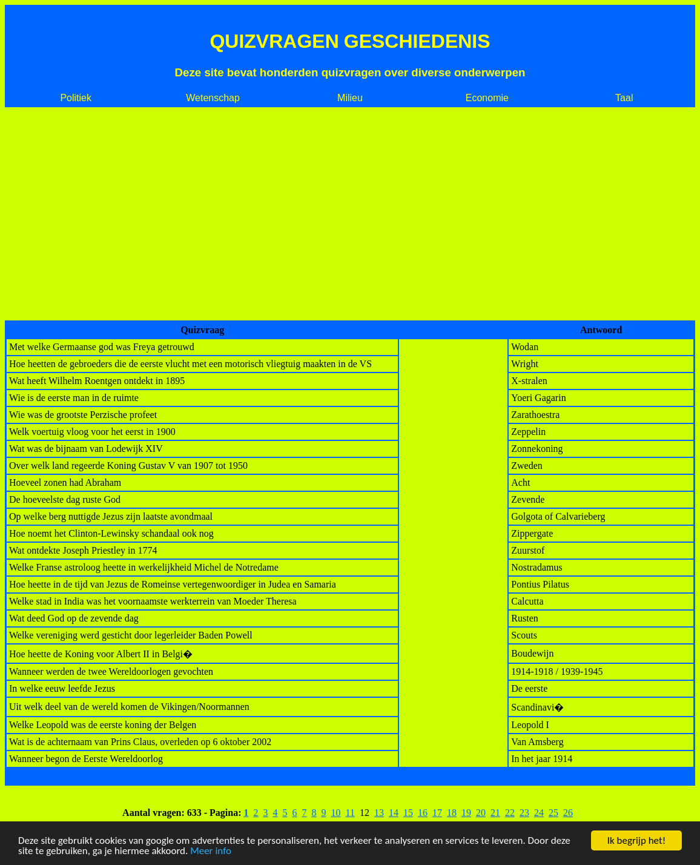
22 (510, 812)
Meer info (210, 851)
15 (408, 812)
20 (481, 812)
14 (393, 812)
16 (423, 812)
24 (539, 812)
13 (379, 812)
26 (568, 812)
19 (466, 812)
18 (452, 812)
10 (336, 812)
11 (350, 812)
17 (437, 812)
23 (524, 812)
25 (553, 812)
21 (495, 812)
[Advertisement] (350, 214)
